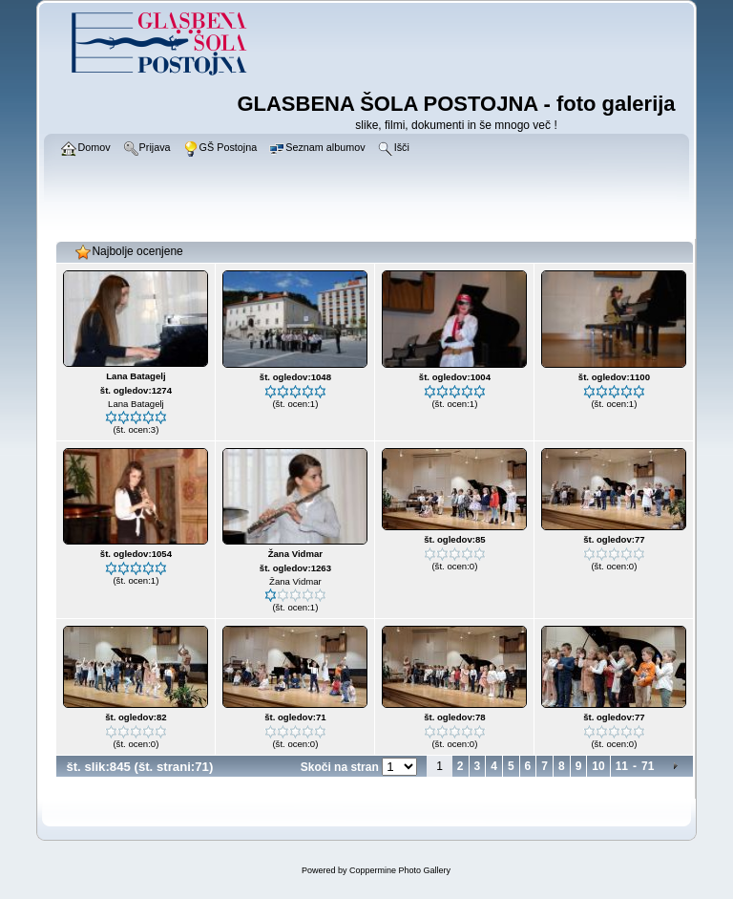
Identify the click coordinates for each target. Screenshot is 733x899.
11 (622, 766)
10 (598, 766)
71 (647, 766)
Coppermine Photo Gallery (399, 870)
